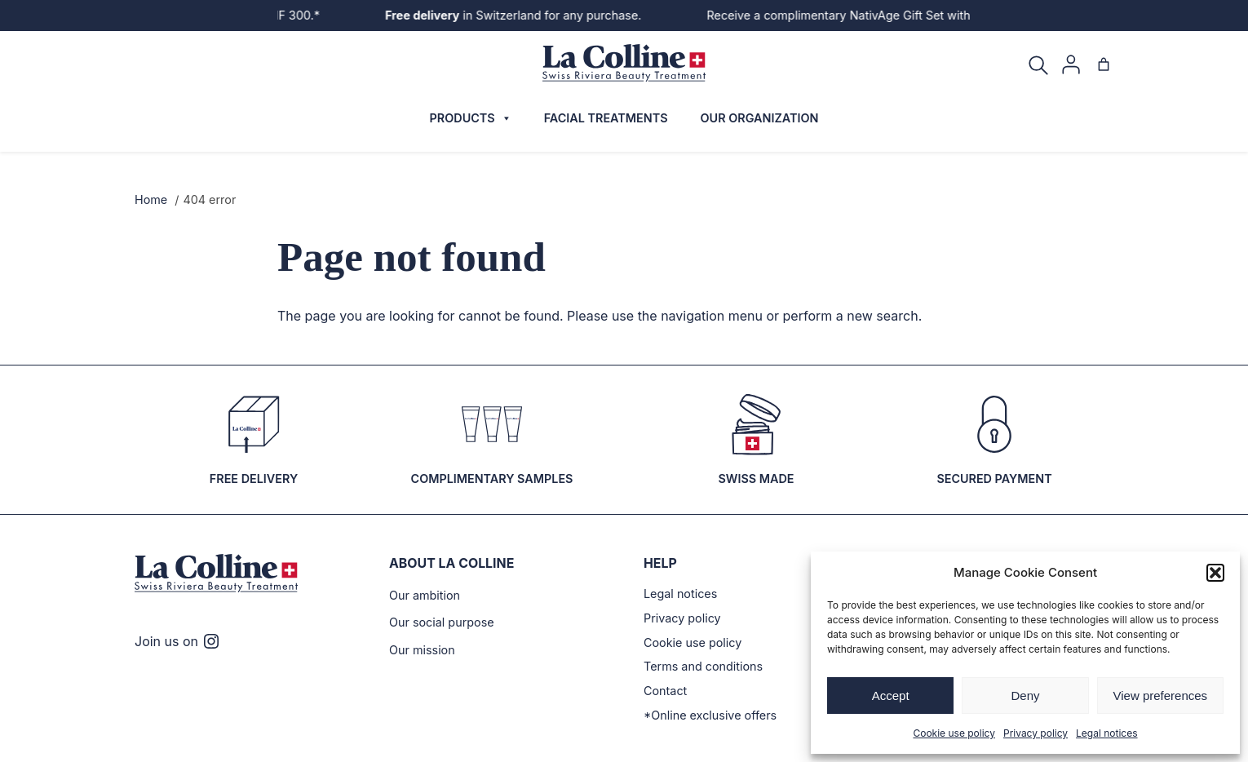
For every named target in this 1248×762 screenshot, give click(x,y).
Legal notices (1097, 732)
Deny (1025, 695)
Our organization (761, 118)
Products (466, 118)
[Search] (1038, 64)
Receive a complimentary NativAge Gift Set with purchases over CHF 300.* (898, 14)
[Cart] (1103, 64)
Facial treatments (602, 118)
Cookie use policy (962, 732)
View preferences (1160, 695)
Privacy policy (1034, 732)
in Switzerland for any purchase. (519, 14)
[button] (1215, 573)
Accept (890, 695)
